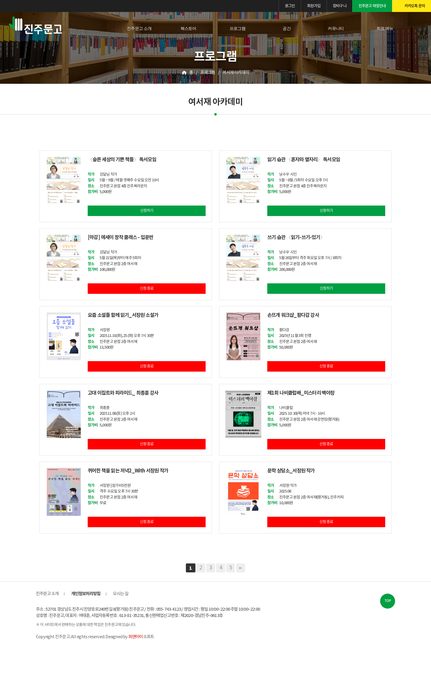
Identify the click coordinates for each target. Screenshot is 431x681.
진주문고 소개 (139, 28)
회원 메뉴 (385, 28)
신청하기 (147, 211)
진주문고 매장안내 (372, 6)
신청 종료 (147, 289)
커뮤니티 (335, 28)
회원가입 (314, 6)
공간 (286, 28)
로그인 (290, 6)
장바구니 (339, 6)
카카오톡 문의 (414, 6)
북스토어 (188, 28)
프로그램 (237, 28)
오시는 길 (120, 594)
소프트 (141, 637)
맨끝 (240, 568)
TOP (387, 601)
